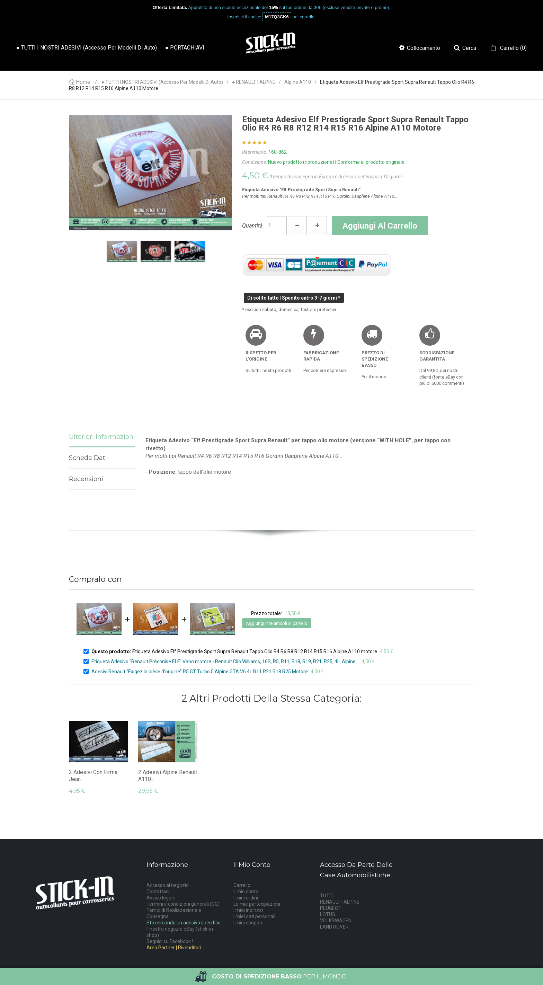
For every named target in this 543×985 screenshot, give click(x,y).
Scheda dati (88, 458)
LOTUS (327, 914)
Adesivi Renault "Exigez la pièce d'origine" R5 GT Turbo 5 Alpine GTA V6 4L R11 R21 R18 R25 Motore (199, 671)
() (513, 48)
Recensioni (86, 479)
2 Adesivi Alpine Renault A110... (167, 775)
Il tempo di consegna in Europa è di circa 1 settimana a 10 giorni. (336, 176)
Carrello (241, 885)
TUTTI (326, 895)
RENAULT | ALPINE (339, 902)
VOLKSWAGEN (335, 920)
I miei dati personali (254, 916)
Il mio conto (245, 891)
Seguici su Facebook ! (169, 941)
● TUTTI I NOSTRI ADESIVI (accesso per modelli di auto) (162, 82)
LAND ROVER (334, 927)
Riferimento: (254, 152)
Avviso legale (160, 897)
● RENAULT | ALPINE (253, 82)
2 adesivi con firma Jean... (93, 775)
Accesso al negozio (167, 885)
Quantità (252, 225)
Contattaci (157, 891)
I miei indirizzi (248, 910)
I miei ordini (245, 897)
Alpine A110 (297, 82)
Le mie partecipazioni (256, 904)
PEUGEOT (330, 908)
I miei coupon (247, 922)
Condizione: (254, 162)
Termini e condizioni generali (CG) (183, 904)
